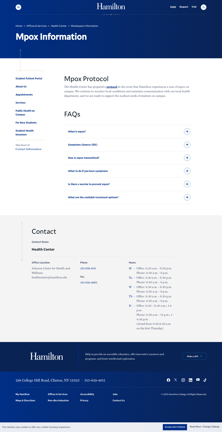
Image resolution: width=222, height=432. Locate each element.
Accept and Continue (175, 427)
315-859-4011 (94, 380)
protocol (111, 86)
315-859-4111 (88, 268)
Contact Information (28, 149)
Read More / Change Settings (205, 426)
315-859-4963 (88, 282)
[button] (18, 7)
